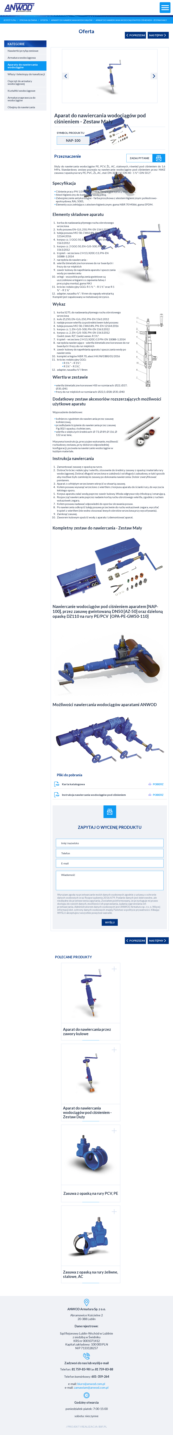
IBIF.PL (102, 1426)
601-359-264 (100, 1376)
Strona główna (28, 20)
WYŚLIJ (110, 922)
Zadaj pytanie (139, 158)
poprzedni (135, 35)
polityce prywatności (138, 909)
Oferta (44, 20)
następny (158, 35)
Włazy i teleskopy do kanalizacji (26, 74)
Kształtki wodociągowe (21, 90)
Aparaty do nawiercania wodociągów (71, 20)
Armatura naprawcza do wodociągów (21, 99)
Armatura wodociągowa (22, 57)
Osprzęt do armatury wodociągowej (20, 82)
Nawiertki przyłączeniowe (23, 50)
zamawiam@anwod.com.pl (91, 1387)
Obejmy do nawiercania (21, 107)
